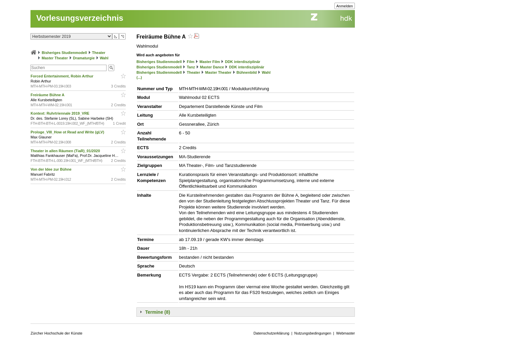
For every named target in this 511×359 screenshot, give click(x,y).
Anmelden (344, 6)
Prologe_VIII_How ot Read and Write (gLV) (67, 132)
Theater (99, 53)
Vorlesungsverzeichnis (79, 17)
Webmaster (345, 333)
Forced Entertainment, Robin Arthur (62, 76)
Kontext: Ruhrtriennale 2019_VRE (60, 113)
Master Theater (55, 58)
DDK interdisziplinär (242, 62)
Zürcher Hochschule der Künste (56, 333)
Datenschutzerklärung (271, 333)
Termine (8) (157, 312)
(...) (139, 77)
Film (190, 62)
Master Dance (212, 67)
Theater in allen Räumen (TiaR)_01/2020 (65, 151)
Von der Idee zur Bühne (51, 169)
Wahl (104, 58)
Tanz (191, 67)
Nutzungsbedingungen (312, 333)
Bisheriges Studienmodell (64, 53)
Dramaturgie (84, 58)
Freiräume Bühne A (47, 95)
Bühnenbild (247, 72)
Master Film (209, 62)
